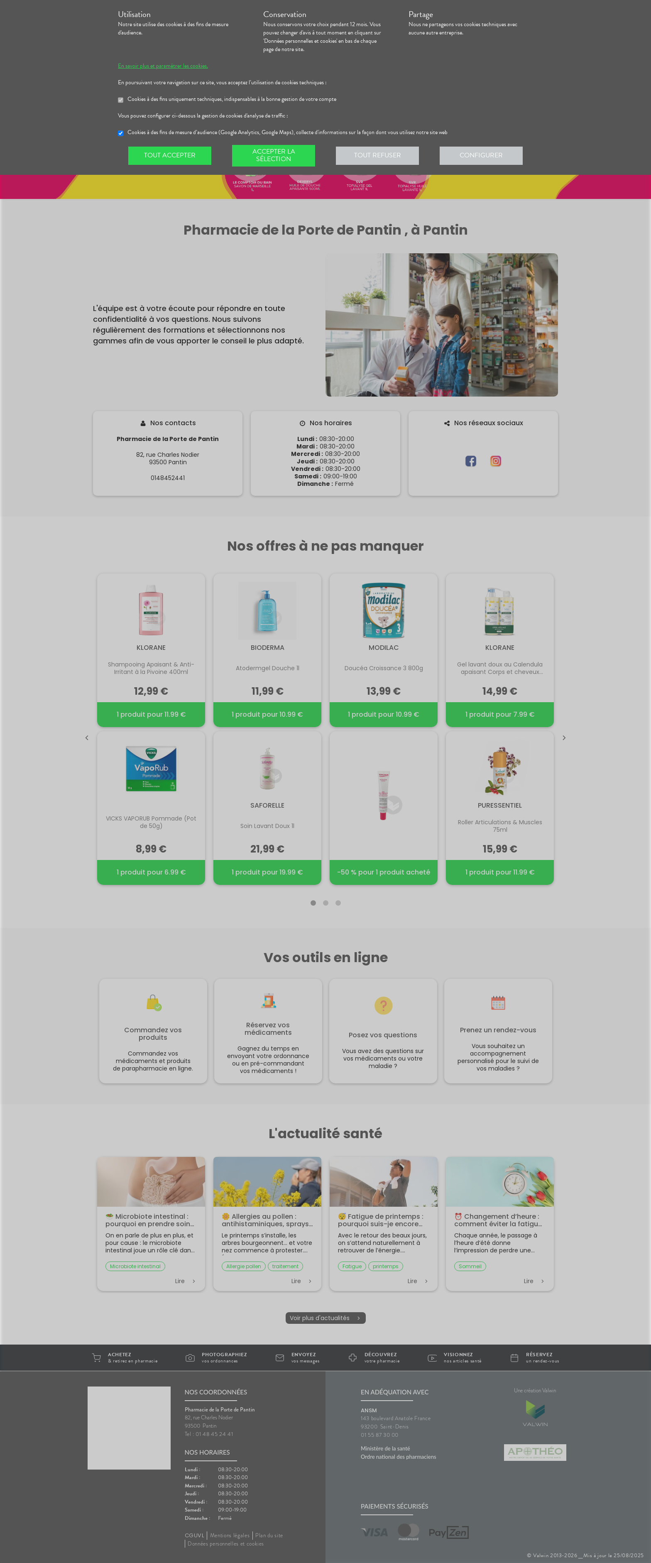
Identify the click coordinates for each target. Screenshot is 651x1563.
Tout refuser (377, 155)
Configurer (481, 155)
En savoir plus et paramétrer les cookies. (163, 66)
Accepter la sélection (273, 155)
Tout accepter (170, 155)
